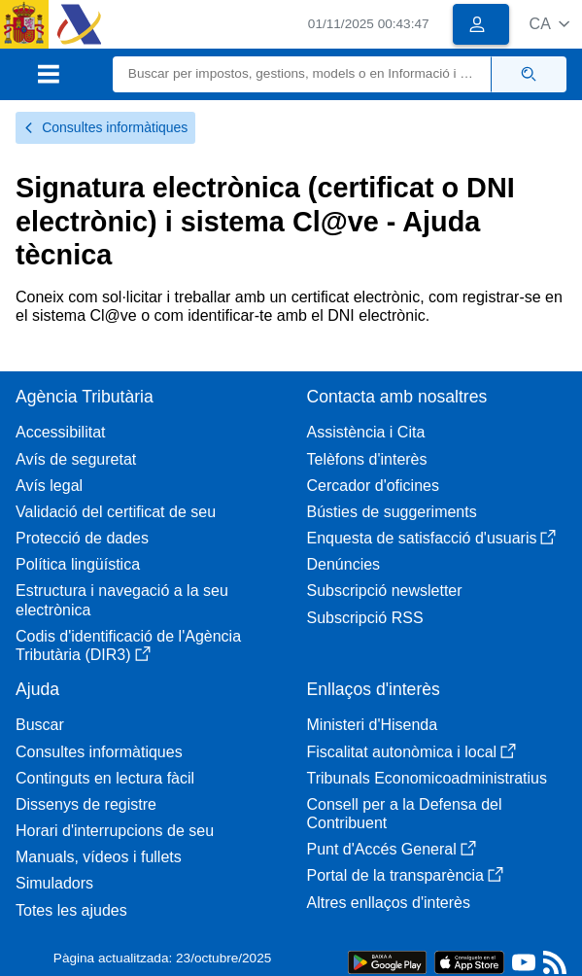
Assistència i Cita (366, 432)
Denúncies (344, 564)
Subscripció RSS (365, 618)
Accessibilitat (60, 432)
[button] (549, 24)
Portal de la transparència (405, 875)
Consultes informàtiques (105, 127)
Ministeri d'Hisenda (372, 724)
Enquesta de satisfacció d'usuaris (432, 538)
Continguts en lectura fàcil (105, 778)
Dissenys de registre (86, 804)
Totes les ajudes (71, 910)
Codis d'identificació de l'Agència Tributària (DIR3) (128, 645)
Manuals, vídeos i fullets (99, 857)
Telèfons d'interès (367, 459)
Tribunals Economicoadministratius (427, 778)
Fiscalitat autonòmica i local (412, 752)
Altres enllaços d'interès (388, 902)
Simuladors (54, 883)
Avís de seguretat (76, 459)
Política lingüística (78, 564)
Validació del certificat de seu (116, 512)
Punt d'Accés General (391, 849)
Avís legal (49, 485)
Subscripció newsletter (384, 590)
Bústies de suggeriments (392, 512)
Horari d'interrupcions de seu (115, 830)
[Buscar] (302, 74)
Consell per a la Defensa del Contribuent (404, 813)
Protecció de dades (82, 538)
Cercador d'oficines (373, 485)
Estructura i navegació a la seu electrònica (122, 599)
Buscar (40, 724)
